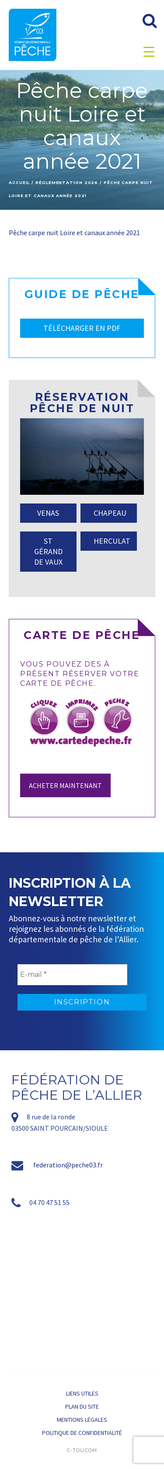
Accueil (19, 182)
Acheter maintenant (65, 785)
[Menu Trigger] (149, 51)
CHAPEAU (110, 513)
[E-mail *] (72, 974)
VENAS (48, 513)
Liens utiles (82, 1393)
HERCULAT (112, 541)
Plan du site (82, 1406)
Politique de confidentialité (82, 1433)
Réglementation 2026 (66, 182)
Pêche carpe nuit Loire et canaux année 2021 (74, 232)
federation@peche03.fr (68, 1164)
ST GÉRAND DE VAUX (48, 551)
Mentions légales (82, 1420)
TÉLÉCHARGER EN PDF (81, 328)
